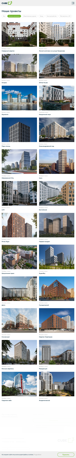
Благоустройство (52, 16)
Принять (65, 455)
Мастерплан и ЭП (65, 16)
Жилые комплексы (14, 16)
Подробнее (37, 454)
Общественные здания (29, 16)
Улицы (41, 16)
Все (4, 16)
